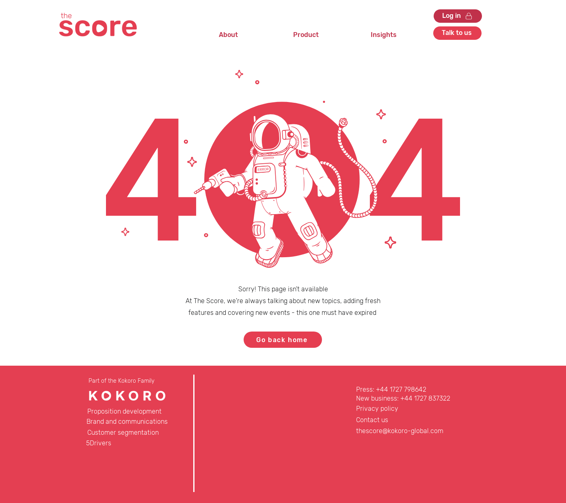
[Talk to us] (457, 33)
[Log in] (458, 16)
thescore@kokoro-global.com (399, 431)
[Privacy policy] (385, 408)
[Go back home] (283, 340)
